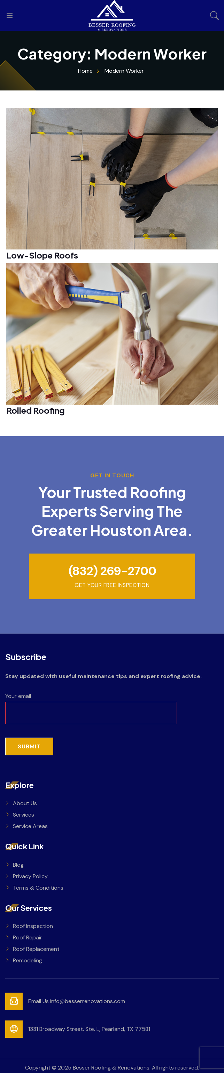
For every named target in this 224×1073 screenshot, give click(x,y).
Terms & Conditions (38, 887)
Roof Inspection (33, 926)
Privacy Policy (30, 876)
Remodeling (27, 960)
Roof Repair (27, 937)
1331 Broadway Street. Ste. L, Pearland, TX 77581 (89, 1029)
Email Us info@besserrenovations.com (76, 1001)
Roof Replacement (36, 949)
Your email (91, 704)
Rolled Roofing (35, 410)
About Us (25, 803)
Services (23, 814)
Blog (18, 864)
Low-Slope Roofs (42, 255)
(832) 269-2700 (112, 571)
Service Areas (30, 826)
